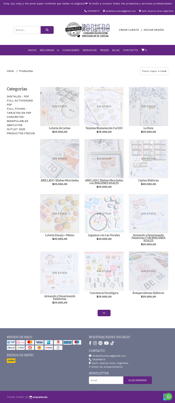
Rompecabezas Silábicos (148, 293)
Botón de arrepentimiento (106, 366)
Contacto (130, 50)
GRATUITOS (14, 125)
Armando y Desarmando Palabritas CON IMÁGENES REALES (148, 238)
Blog (115, 50)
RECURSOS (49, 50)
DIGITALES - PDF (18, 96)
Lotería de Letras (60, 128)
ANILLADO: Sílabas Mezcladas (60, 180)
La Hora (148, 128)
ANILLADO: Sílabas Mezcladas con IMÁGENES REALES (104, 182)
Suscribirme (138, 380)
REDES (104, 50)
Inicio (32, 50)
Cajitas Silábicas (148, 180)
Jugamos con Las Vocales (104, 235)
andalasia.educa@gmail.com (107, 355)
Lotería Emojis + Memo (59, 235)
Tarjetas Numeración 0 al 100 (104, 128)
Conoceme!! (71, 50)
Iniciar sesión (154, 29)
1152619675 (97, 359)
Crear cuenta (129, 29)
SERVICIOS (90, 50)
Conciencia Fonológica (104, 293)
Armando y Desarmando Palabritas (59, 298)
